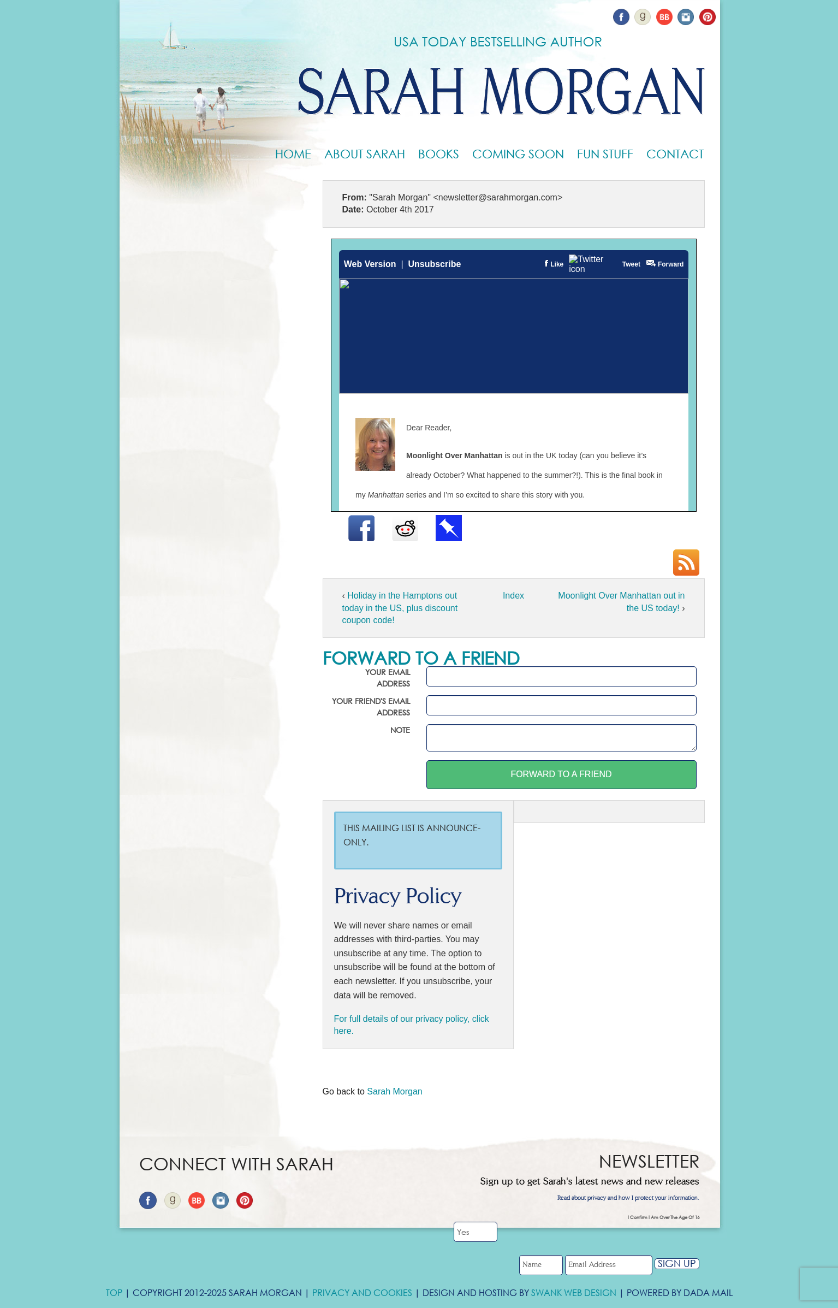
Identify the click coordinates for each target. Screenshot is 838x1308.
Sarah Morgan (394, 1091)
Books (438, 154)
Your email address (387, 678)
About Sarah (364, 154)
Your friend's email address (371, 707)
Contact (675, 154)
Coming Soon (518, 154)
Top (114, 1292)
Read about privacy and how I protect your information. (628, 1198)
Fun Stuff (605, 154)
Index (513, 595)
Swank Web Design (573, 1292)
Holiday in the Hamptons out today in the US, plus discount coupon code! (400, 608)
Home (293, 154)
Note (400, 730)
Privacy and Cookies (362, 1292)
